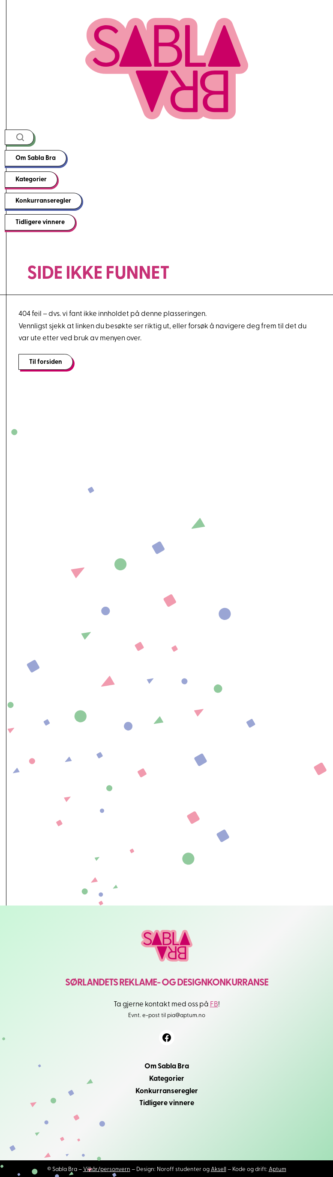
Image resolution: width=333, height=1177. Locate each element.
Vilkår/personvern (106, 1168)
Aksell (218, 1168)
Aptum (277, 1168)
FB (214, 1003)
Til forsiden (45, 361)
